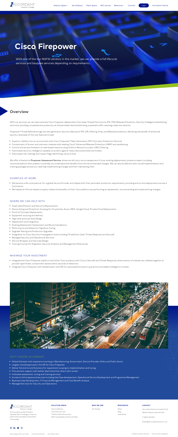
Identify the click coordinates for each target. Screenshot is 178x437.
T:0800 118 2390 (148, 417)
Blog (119, 412)
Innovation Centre (160, 5)
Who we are (105, 5)
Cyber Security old (58, 412)
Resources (118, 5)
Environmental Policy (38, 434)
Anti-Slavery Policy (53, 434)
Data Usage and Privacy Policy (19, 434)
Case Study (122, 414)
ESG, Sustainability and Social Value (64, 417)
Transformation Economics (61, 414)
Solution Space (60, 5)
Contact (131, 5)
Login (143, 5)
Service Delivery (57, 409)
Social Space (77, 5)
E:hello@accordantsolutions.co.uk (154, 422)
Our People (96, 409)
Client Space (91, 5)
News (120, 409)
